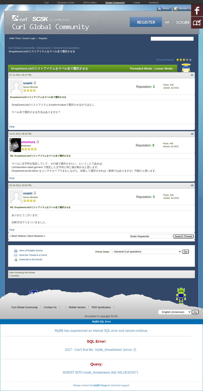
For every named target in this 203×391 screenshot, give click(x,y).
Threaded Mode (141, 68)
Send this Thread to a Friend (33, 255)
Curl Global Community (21, 47)
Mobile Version (77, 307)
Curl (47, 2)
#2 (192, 134)
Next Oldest (18, 235)
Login (32, 38)
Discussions (44, 47)
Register (43, 38)
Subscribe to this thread (30, 259)
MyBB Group (100, 385)
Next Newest (35, 235)
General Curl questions (66, 47)
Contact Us (50, 307)
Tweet (32, 61)
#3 (192, 185)
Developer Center (65, 2)
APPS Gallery (90, 2)
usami (27, 83)
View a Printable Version (31, 250)
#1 (192, 75)
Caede (137, 2)
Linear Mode (163, 68)
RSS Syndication (101, 307)
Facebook (153, 2)
